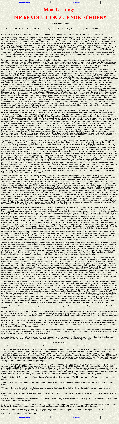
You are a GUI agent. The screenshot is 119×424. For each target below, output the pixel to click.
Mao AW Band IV (25, 2)
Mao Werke (75, 2)
